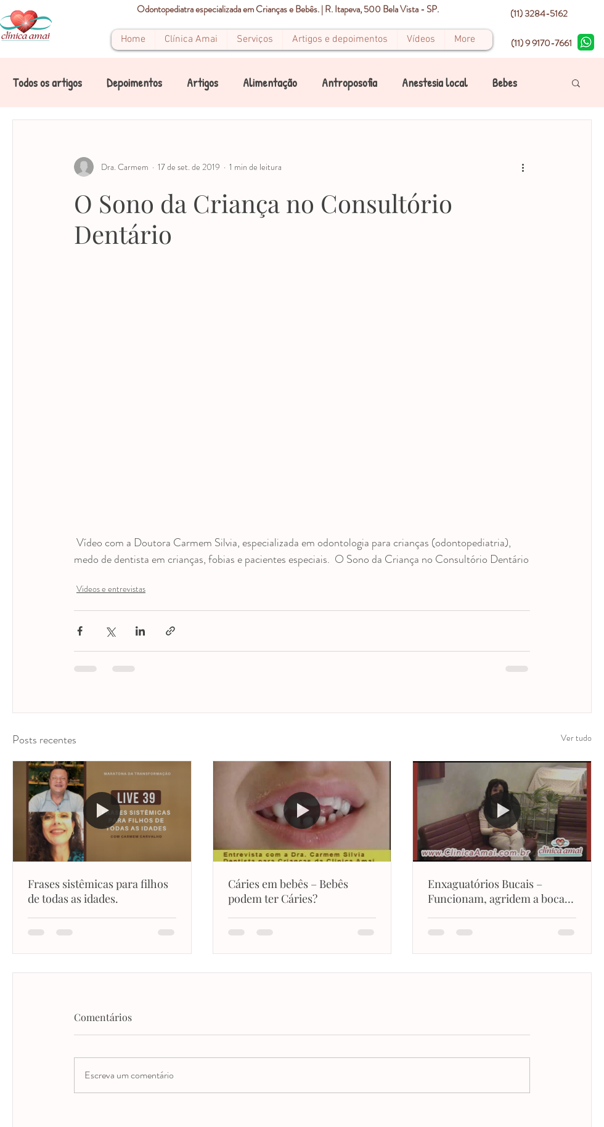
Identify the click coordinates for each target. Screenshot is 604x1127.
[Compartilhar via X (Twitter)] (110, 631)
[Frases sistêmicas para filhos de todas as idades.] (102, 811)
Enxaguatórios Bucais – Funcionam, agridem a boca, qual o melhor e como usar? (498, 891)
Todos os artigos (47, 83)
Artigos (202, 83)
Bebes (504, 83)
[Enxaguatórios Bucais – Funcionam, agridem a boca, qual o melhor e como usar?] (502, 811)
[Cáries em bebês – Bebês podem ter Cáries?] (302, 811)
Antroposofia (349, 83)
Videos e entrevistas (110, 589)
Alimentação (270, 83)
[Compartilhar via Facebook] (80, 631)
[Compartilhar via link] (170, 631)
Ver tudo (576, 738)
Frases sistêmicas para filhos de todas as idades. (98, 891)
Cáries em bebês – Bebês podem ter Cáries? (288, 891)
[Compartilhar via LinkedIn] (140, 631)
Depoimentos (134, 83)
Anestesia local (435, 83)
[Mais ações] (522, 167)
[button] (576, 82)
